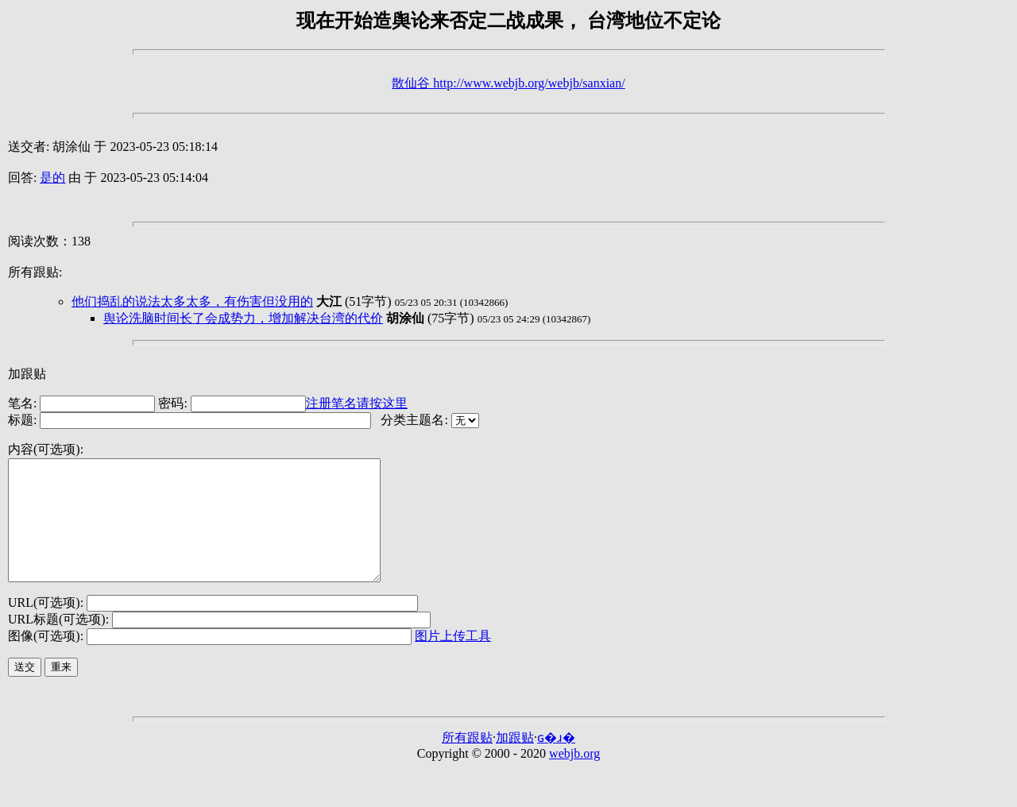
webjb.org (574, 777)
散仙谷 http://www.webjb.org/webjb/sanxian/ (508, 83)
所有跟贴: (35, 272)
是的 (52, 177)
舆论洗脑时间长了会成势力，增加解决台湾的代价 (243, 318)
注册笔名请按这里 (357, 403)
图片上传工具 (453, 659)
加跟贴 (27, 373)
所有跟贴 (467, 761)
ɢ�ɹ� (556, 761)
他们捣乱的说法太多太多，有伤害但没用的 (192, 301)
